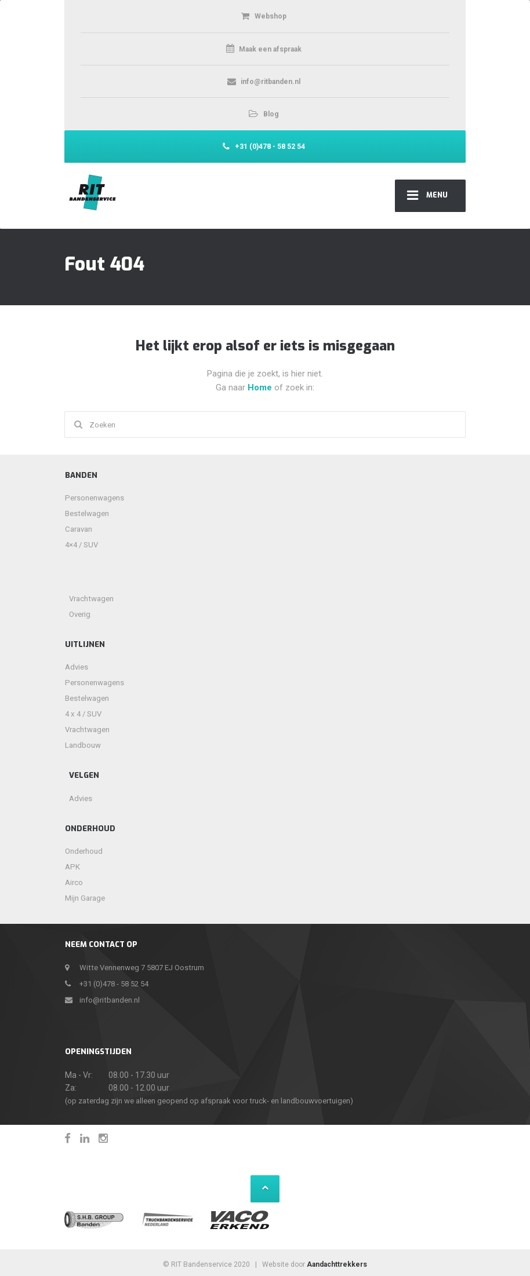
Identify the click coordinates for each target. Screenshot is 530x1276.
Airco (74, 882)
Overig (79, 614)
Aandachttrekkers (337, 1264)
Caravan (78, 529)
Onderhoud (84, 851)
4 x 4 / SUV (83, 714)
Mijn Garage (85, 898)
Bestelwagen (87, 513)
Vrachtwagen (91, 598)
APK (72, 866)
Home (261, 387)
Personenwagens (94, 497)
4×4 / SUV (81, 544)
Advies (76, 667)
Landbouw (83, 745)
